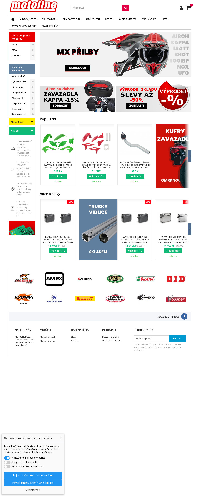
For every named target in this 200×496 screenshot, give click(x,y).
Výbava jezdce (28, 19)
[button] (187, 156)
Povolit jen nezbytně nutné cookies (32, 482)
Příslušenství (18, 204)
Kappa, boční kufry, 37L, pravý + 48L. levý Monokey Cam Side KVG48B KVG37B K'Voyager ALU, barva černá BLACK (135, 242)
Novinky (15, 247)
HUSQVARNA (18, 66)
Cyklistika (16, 215)
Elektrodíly (17, 145)
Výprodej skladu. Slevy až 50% (20, 227)
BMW (14, 50)
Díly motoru (49, 19)
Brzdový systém (19, 161)
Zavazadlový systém (24, 25)
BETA (14, 44)
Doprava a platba (110, 455)
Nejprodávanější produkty (83, 463)
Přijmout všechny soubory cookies (33, 475)
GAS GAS (16, 55)
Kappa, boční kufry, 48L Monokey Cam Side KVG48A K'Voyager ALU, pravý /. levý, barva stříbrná (173, 241)
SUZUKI (16, 82)
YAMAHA (16, 88)
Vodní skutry (18, 210)
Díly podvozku (71, 19)
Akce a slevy (17, 238)
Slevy (73, 455)
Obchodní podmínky (111, 459)
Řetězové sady (19, 150)
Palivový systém (20, 172)
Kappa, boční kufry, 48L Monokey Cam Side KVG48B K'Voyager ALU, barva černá (58, 240)
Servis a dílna (18, 191)
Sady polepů (92, 19)
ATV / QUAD (18, 93)
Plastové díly (50, 25)
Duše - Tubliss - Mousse (19, 198)
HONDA (15, 61)
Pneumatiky (149, 19)
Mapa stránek (77, 467)
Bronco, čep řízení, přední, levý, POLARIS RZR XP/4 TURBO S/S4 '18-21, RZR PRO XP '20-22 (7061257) (134, 166)
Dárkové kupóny (20, 221)
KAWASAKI (17, 71)
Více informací (33, 489)
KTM (14, 77)
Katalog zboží (18, 112)
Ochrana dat (108, 463)
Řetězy (109, 19)
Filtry (164, 19)
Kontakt (106, 467)
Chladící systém (19, 167)
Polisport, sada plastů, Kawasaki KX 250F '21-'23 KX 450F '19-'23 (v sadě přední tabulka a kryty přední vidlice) (58, 167)
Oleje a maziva (127, 19)
